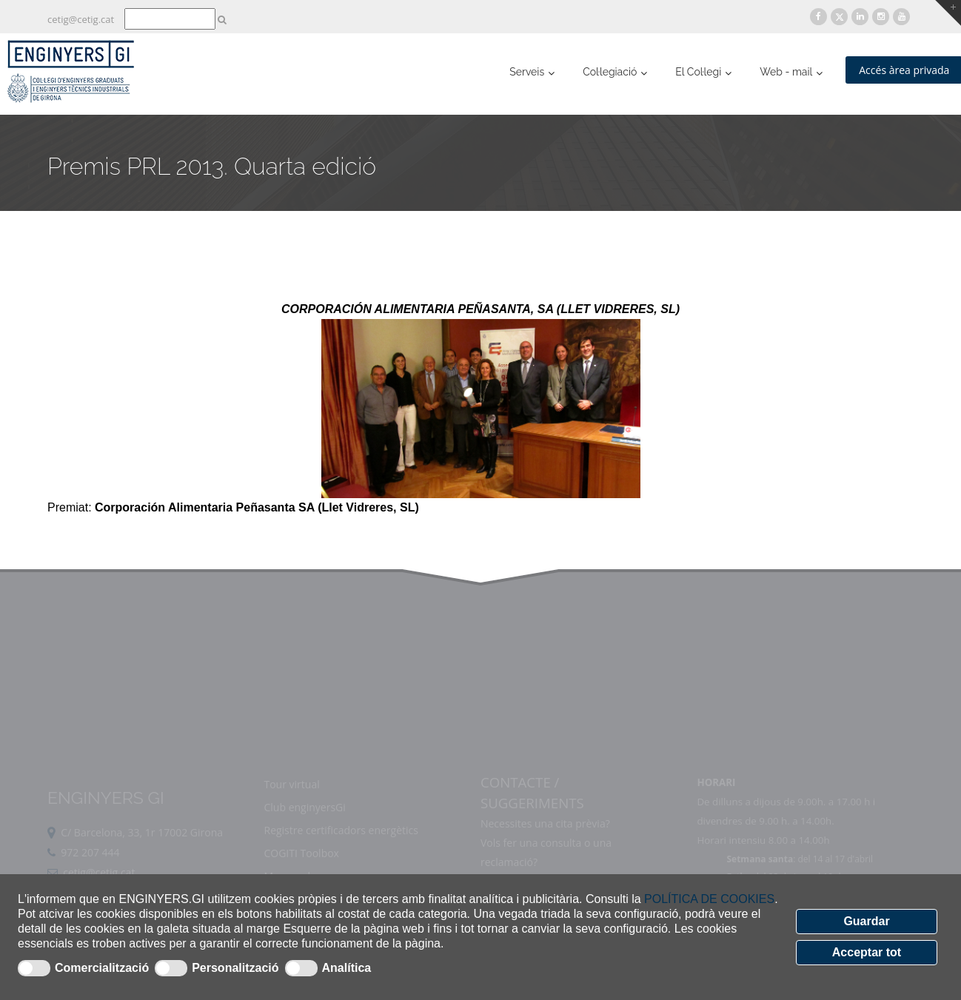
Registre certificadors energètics (341, 855)
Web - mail (786, 72)
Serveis (526, 72)
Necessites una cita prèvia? (545, 848)
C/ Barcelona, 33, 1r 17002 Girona (142, 857)
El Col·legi (698, 72)
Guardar (866, 921)
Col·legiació (610, 72)
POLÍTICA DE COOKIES (709, 899)
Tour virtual (291, 809)
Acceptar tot (866, 952)
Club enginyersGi (304, 832)
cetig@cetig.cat (80, 19)
